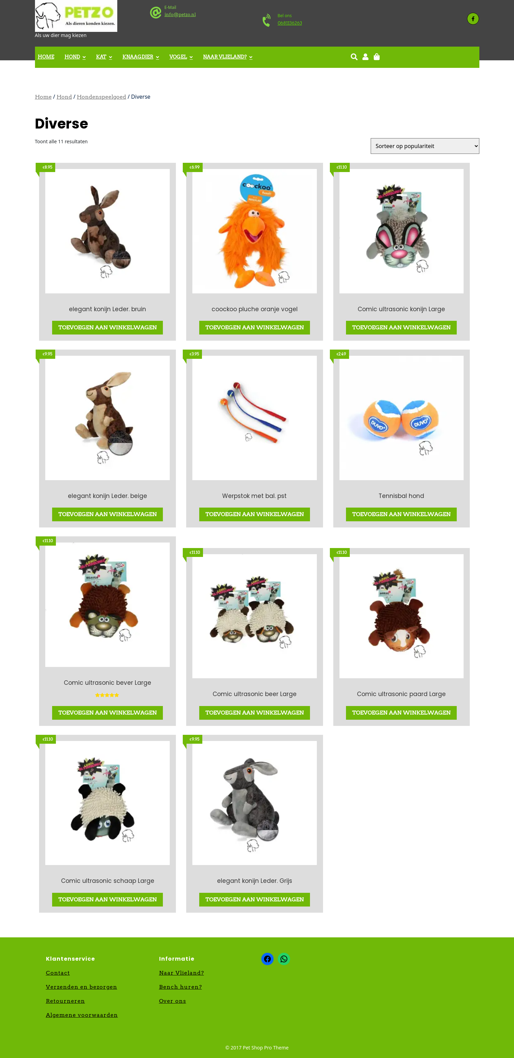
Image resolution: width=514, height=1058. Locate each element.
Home (46, 57)
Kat (101, 57)
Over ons (172, 1001)
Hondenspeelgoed (101, 97)
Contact (58, 973)
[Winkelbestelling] (425, 146)
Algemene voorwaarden (82, 1015)
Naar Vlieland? (225, 57)
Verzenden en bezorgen (81, 987)
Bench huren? (180, 987)
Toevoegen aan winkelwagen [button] (107, 327)
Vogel (178, 57)
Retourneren (65, 1001)
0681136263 (290, 23)
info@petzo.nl (180, 14)
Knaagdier (137, 57)
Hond (72, 57)
